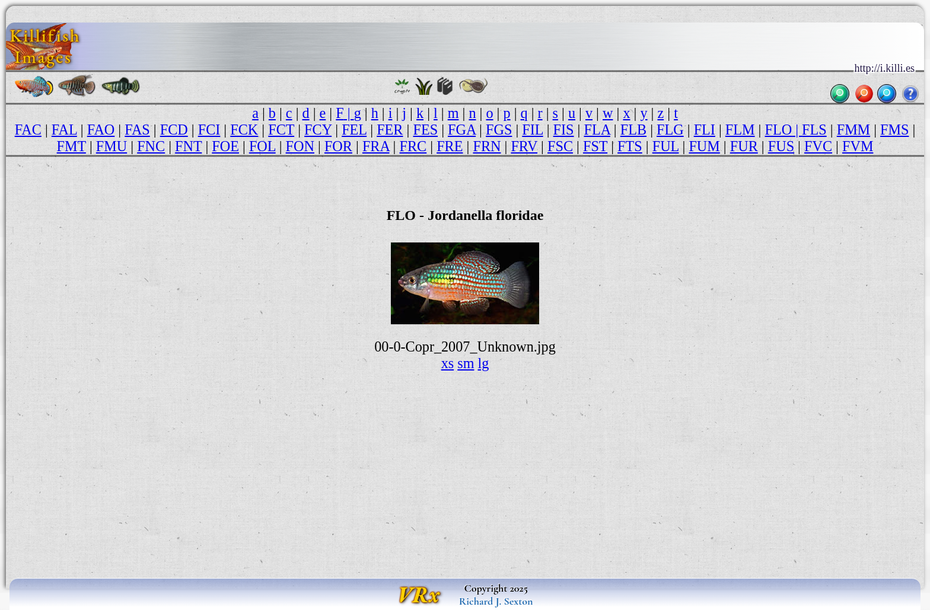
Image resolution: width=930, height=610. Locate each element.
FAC (28, 130)
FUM (704, 146)
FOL (262, 146)
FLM (740, 130)
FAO (101, 130)
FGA (462, 130)
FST (595, 146)
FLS (814, 130)
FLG (670, 130)
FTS (629, 146)
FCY (318, 130)
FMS (894, 130)
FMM (853, 130)
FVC (818, 146)
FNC (151, 146)
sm (465, 363)
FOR (338, 146)
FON (300, 146)
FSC (560, 146)
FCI (209, 130)
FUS (781, 146)
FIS (563, 130)
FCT (281, 130)
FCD (174, 130)
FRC (413, 146)
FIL (532, 130)
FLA (597, 130)
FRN (487, 146)
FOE (225, 146)
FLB (633, 130)
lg (483, 363)
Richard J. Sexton (496, 601)
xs (447, 363)
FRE (450, 146)
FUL (665, 146)
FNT (188, 146)
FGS (499, 130)
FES (425, 130)
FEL (354, 130)
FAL (64, 130)
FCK (244, 130)
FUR (744, 146)
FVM (857, 146)
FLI (704, 130)
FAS (137, 130)
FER (390, 130)
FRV (524, 146)
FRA (376, 146)
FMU (111, 146)
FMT (71, 146)
